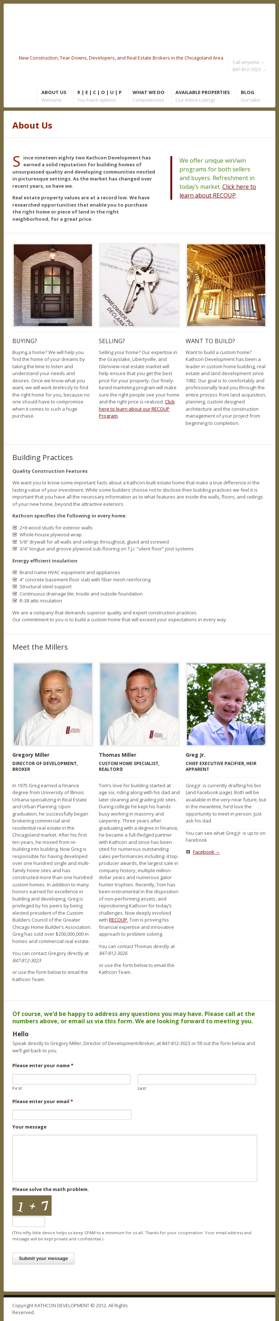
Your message (29, 1127)
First (17, 1088)
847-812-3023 (249, 69)
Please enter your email (42, 1101)
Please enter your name (42, 1065)
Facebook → (206, 852)
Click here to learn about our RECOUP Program (137, 408)
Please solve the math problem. (50, 1189)
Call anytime (248, 62)
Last (142, 1088)
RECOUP (118, 919)
